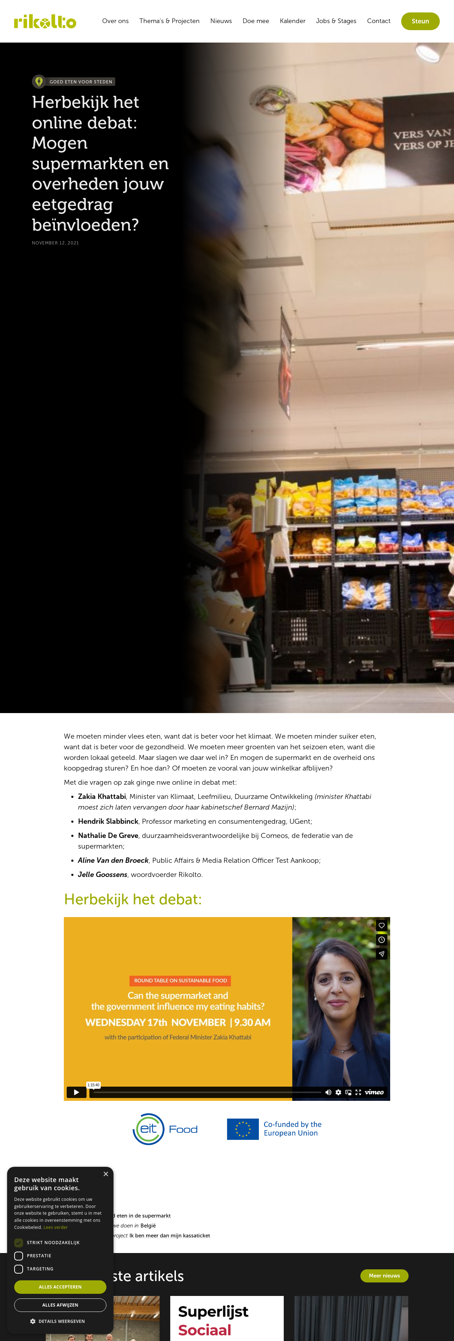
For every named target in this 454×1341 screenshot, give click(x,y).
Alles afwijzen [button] (60, 1305)
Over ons (115, 20)
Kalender (292, 20)
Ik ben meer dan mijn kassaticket (169, 1235)
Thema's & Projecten (169, 20)
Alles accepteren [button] (60, 1287)
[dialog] (60, 1250)
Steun (420, 21)
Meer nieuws (384, 1276)
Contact (379, 20)
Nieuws (221, 20)
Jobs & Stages (336, 20)
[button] (60, 1322)
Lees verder (56, 1227)
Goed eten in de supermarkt (136, 1216)
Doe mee (256, 20)
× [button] (105, 1174)
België (148, 1226)
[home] (45, 21)
